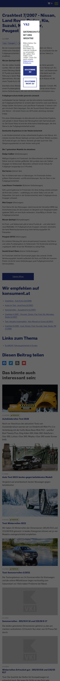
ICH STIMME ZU (30, 71)
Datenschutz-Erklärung (28, 62)
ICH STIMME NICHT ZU (30, 82)
